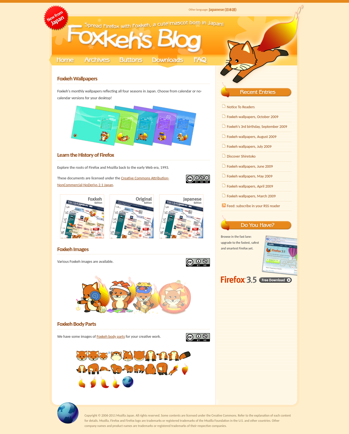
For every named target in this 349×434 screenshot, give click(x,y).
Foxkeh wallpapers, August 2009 (251, 136)
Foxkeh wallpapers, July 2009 (249, 146)
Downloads (167, 61)
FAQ (200, 61)
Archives (97, 61)
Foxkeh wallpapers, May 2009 (249, 176)
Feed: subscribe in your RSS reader (253, 206)
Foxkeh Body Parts (76, 323)
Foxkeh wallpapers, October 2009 (252, 116)
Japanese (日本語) (212, 10)
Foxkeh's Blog (133, 35)
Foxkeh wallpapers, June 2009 (250, 166)
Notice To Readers (241, 107)
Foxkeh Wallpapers (77, 78)
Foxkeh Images (73, 249)
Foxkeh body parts (111, 336)
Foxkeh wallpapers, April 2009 (250, 186)
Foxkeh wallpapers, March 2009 (251, 196)
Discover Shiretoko (241, 156)
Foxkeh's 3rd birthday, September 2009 (257, 126)
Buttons (131, 61)
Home (65, 61)
